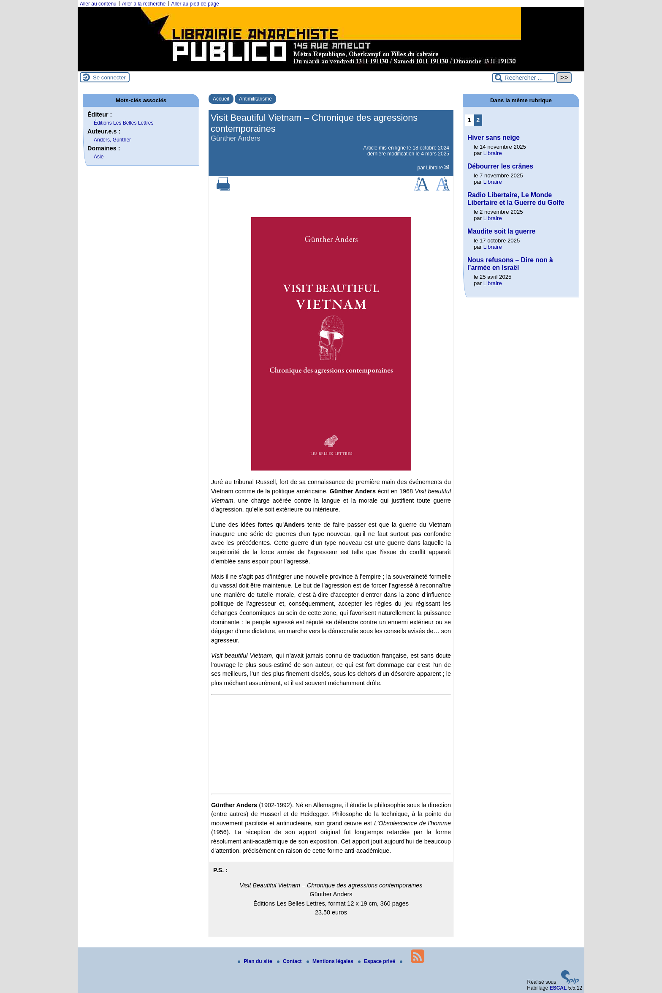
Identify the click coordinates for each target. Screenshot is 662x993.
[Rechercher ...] (523, 77)
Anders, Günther (112, 140)
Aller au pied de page (195, 4)
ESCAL (558, 988)
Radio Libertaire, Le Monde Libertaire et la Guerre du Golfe (515, 198)
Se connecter (109, 77)
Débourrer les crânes (500, 166)
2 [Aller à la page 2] (478, 120)
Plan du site (256, 961)
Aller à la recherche (144, 4)
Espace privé (377, 961)
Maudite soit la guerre (501, 231)
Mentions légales (331, 961)
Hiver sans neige (493, 137)
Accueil (221, 99)
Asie (98, 157)
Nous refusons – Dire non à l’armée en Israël (510, 263)
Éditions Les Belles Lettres (123, 123)
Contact (290, 961)
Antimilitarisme (255, 99)
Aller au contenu (98, 4)
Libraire (434, 168)
